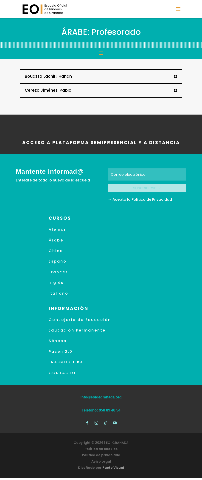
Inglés (56, 285)
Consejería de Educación (80, 322)
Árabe (56, 242)
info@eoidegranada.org (100, 399)
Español (58, 263)
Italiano (58, 295)
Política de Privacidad (152, 201)
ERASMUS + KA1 (67, 364)
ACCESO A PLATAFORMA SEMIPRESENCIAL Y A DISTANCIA (101, 143)
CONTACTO (62, 375)
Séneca (58, 343)
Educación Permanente (77, 332)
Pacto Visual (113, 470)
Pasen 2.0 (61, 354)
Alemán (58, 231)
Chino (56, 253)
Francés (58, 274)
